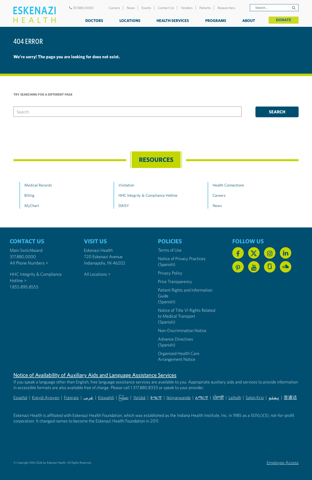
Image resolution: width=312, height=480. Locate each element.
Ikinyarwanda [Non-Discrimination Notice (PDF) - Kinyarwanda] (178, 397)
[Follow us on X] (254, 253)
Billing (29, 195)
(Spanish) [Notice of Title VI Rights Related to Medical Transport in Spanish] (166, 322)
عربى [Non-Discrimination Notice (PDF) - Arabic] (88, 397)
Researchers (226, 8)
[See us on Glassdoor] (269, 267)
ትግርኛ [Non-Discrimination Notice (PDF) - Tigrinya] (156, 397)
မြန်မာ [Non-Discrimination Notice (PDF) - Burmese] (123, 397)
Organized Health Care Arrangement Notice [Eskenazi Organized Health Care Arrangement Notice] (178, 356)
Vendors (187, 8)
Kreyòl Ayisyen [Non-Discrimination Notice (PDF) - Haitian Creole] (45, 397)
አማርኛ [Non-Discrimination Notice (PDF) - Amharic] (201, 397)
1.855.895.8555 (24, 287)
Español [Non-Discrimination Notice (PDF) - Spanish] (20, 397)
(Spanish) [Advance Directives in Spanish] (166, 345)
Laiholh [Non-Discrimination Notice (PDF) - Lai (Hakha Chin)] (234, 397)
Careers (114, 8)
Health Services (172, 20)
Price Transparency (175, 281)
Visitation (126, 185)
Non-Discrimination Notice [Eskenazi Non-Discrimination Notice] (182, 330)
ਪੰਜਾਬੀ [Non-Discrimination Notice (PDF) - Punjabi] (218, 397)
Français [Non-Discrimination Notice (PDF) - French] (71, 397)
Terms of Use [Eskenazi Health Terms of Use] (170, 250)
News (131, 8)
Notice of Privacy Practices (181, 258)
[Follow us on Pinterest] (238, 267)
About (248, 20)
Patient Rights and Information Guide (185, 293)
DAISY (123, 205)
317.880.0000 (81, 8)
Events (146, 8)
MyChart (31, 205)
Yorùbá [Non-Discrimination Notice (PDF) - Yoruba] (139, 397)
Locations (129, 20)
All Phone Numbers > (29, 263)
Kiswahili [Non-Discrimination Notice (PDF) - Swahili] (106, 397)
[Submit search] (294, 8)
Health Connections (228, 185)
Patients (205, 8)
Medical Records (38, 185)
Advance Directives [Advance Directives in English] (175, 339)
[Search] (274, 7)
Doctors (94, 20)
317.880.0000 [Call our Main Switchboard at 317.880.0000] (23, 256)
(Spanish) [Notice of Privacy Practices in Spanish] (166, 264)
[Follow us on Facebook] (238, 253)
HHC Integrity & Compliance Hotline (147, 195)
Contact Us (166, 8)
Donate (283, 20)
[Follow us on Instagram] (269, 253)
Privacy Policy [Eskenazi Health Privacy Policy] (170, 273)
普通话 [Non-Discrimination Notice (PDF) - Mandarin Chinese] (290, 397)
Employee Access (283, 462)
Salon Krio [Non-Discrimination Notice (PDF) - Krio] (255, 397)
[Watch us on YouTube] (254, 267)
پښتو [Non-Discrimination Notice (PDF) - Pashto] (273, 397)
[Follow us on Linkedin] (285, 253)
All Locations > (97, 274)
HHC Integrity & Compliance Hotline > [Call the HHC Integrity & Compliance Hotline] (36, 277)
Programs (215, 20)
